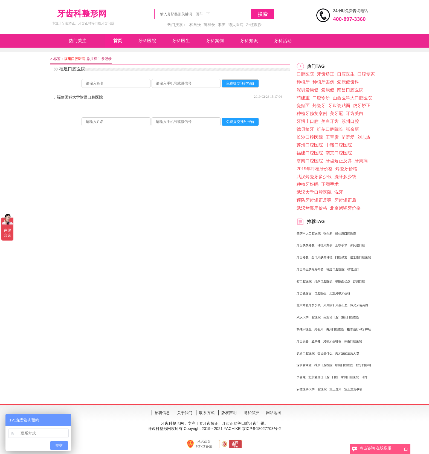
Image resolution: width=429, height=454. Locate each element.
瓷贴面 (303, 105)
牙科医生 (181, 40)
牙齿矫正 (325, 74)
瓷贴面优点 (342, 281)
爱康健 (327, 90)
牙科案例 (215, 40)
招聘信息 (162, 412)
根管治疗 (353, 269)
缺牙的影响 (363, 365)
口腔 (335, 377)
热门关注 (77, 40)
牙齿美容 (303, 341)
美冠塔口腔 (330, 317)
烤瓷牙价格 (346, 168)
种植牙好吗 (307, 184)
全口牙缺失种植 (321, 257)
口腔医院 (305, 74)
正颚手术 (330, 184)
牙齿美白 (354, 113)
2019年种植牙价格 (315, 168)
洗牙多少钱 (345, 176)
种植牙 (303, 82)
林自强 (195, 24)
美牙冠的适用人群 (347, 353)
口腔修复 (341, 257)
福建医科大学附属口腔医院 (80, 97)
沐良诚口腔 (357, 245)
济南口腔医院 (310, 160)
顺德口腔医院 (344, 365)
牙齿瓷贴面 (339, 105)
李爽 (221, 24)
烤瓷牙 (319, 105)
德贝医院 (236, 24)
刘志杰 (363, 137)
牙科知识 (249, 40)
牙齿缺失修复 (306, 245)
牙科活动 (283, 40)
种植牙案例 (323, 82)
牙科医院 (147, 40)
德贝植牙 (305, 129)
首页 (117, 40)
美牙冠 (336, 113)
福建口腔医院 (310, 153)
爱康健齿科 (348, 82)
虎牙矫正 (361, 105)
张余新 (352, 129)
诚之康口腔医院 (360, 257)
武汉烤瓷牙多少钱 (314, 176)
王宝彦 (332, 137)
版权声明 (229, 412)
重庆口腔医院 (350, 317)
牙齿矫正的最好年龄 (310, 269)
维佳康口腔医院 (345, 233)
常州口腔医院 (350, 377)
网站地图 (273, 412)
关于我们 (184, 412)
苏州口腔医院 (310, 145)
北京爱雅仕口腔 (318, 377)
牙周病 (361, 160)
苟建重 (303, 98)
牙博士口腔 (307, 121)
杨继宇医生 (304, 329)
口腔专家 (366, 74)
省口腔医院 (304, 281)
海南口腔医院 (353, 341)
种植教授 (254, 24)
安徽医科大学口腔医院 (312, 389)
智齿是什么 (324, 353)
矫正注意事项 (353, 389)
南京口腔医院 (339, 153)
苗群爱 (209, 24)
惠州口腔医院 (335, 329)
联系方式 (207, 412)
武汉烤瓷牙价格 (312, 208)
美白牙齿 (330, 121)
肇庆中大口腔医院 (309, 233)
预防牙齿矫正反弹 (314, 200)
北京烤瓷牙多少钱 (309, 305)
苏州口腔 (350, 121)
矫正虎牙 (335, 389)
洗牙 (338, 192)
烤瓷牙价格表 (332, 341)
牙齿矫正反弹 (339, 160)
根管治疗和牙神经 (359, 329)
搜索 (263, 14)
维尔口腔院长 (330, 129)
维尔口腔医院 (323, 365)
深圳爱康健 (307, 90)
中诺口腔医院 (339, 145)
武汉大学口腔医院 (314, 192)
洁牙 (365, 377)
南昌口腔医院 (350, 90)
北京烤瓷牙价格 (345, 208)
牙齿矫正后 (345, 200)
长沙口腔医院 (310, 137)
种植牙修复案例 (312, 113)
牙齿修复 (303, 257)
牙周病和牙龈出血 (335, 305)
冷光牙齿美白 (359, 305)
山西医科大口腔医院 (352, 98)
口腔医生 (346, 74)
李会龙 (301, 377)
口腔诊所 (321, 98)
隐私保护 (251, 412)
